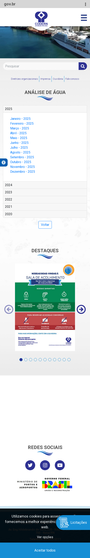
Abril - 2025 (18, 133)
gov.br (10, 4)
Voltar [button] (45, 225)
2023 (8, 192)
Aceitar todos (45, 550)
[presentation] (9, 309)
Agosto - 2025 (20, 152)
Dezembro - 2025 (22, 172)
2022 (8, 199)
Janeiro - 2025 (20, 119)
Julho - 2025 (19, 147)
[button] (21, 357)
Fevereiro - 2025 (22, 123)
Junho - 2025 (19, 143)
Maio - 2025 (18, 138)
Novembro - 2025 (22, 167)
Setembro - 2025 (22, 157)
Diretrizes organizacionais (24, 79)
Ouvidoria (58, 79)
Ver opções (45, 537)
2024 (8, 185)
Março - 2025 (19, 128)
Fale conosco (72, 79)
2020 (8, 214)
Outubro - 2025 (20, 162)
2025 (8, 109)
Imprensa (45, 79)
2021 (8, 207)
